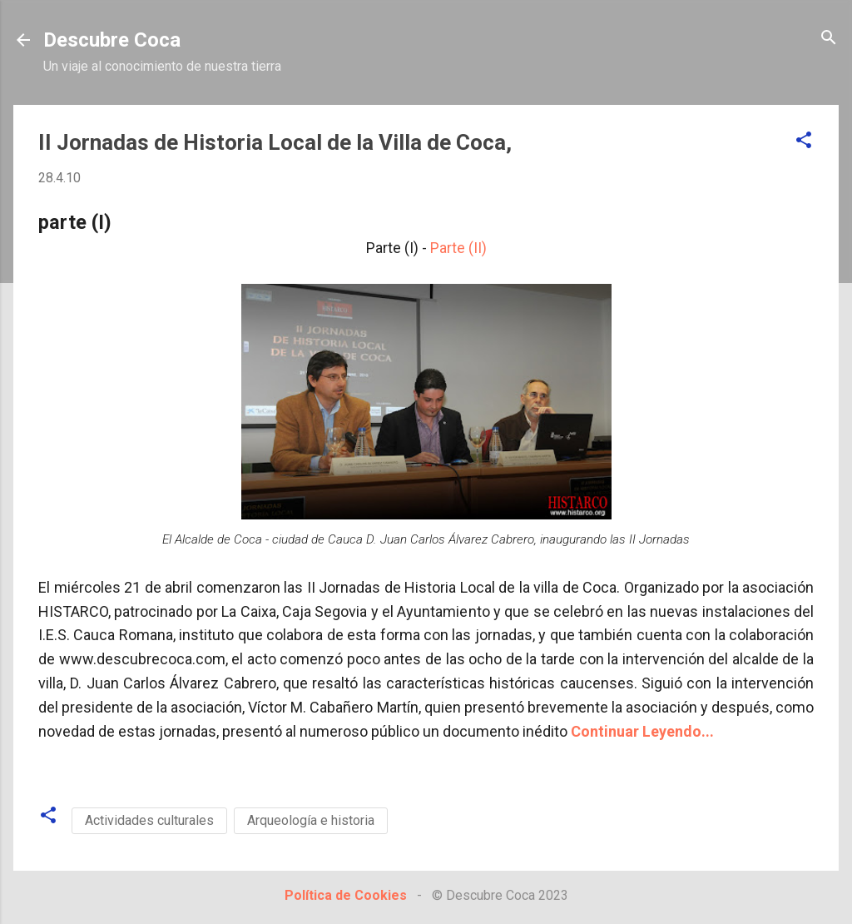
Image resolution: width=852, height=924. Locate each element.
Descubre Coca (112, 40)
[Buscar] (829, 38)
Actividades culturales (149, 820)
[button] (804, 141)
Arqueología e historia (310, 820)
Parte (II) (458, 247)
